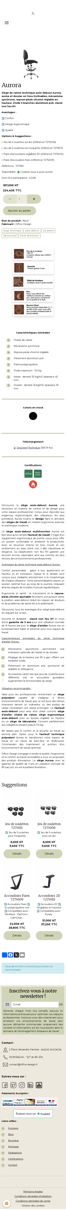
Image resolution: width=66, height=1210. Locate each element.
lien (24, 612)
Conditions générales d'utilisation (33, 1196)
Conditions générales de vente (33, 1201)
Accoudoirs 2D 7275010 (49, 897)
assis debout (32, 230)
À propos (13, 1128)
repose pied (9, 235)
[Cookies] (6, 1203)
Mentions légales (33, 1191)
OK (61, 1004)
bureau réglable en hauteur (48, 718)
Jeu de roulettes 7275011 (17, 826)
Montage (13, 1146)
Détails (17, 853)
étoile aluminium (29, 235)
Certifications (15, 1158)
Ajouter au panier (19, 210)
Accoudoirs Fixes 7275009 (17, 897)
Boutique (13, 1140)
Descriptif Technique (28, 447)
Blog (11, 1134)
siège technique (12, 230)
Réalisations (15, 1152)
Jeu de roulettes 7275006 (49, 826)
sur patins (48, 230)
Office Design (23, 224)
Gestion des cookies (33, 1205)
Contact (12, 1165)
